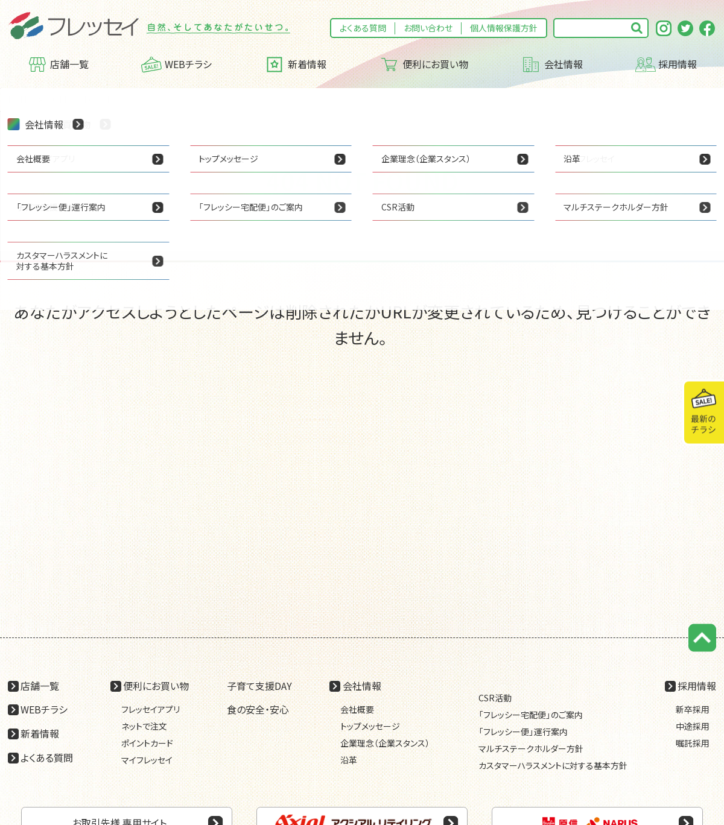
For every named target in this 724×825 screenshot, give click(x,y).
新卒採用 (693, 709)
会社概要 (357, 709)
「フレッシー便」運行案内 (523, 731)
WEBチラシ (176, 64)
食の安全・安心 (258, 709)
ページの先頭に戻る (702, 638)
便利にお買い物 (423, 64)
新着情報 (295, 64)
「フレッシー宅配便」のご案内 (530, 715)
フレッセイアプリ (150, 709)
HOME (20, 99)
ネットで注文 (144, 726)
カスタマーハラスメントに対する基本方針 (552, 765)
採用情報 (666, 64)
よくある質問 (363, 28)
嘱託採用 (693, 743)
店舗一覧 (58, 64)
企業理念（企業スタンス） (385, 743)
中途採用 (693, 726)
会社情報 (552, 64)
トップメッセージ (370, 726)
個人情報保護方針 (504, 28)
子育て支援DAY (259, 685)
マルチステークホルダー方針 (530, 748)
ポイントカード (147, 743)
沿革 (348, 760)
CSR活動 (495, 698)
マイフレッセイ (147, 760)
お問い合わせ (428, 28)
